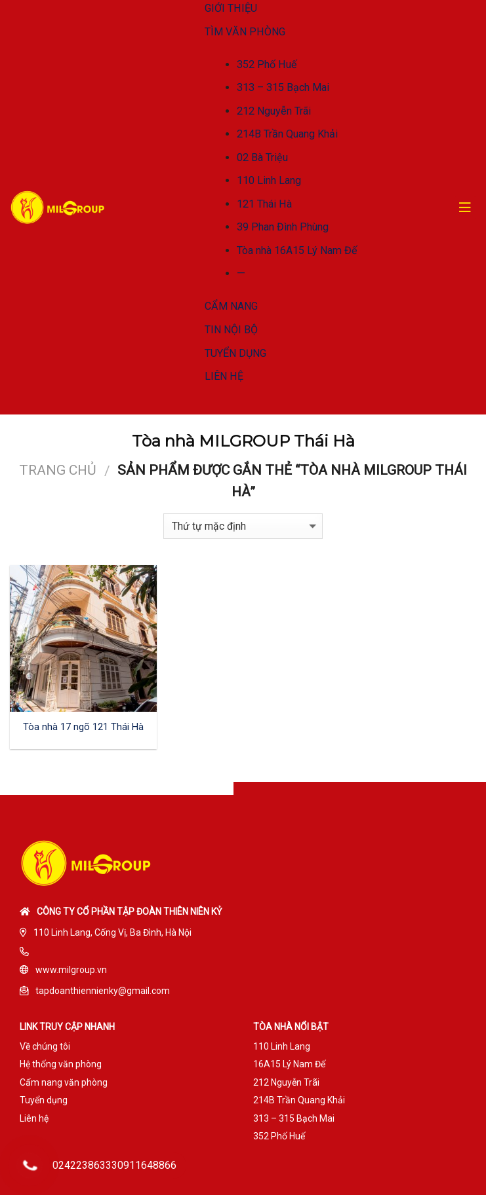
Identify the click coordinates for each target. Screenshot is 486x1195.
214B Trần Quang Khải (287, 134)
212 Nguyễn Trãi (274, 111)
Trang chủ (57, 470)
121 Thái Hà (264, 204)
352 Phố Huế (267, 64)
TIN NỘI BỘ (231, 329)
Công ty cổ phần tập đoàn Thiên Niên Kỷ (129, 911)
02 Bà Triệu (262, 157)
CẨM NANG (231, 306)
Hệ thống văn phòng (61, 1064)
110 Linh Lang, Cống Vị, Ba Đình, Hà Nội (112, 932)
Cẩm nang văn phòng (64, 1082)
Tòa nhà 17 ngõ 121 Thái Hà (83, 727)
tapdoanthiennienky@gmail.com (102, 990)
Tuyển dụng (44, 1100)
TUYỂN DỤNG (235, 353)
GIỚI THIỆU (231, 8)
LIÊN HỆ (224, 376)
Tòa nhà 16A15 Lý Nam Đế (297, 250)
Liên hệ (34, 1118)
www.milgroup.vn (71, 970)
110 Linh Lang (269, 180)
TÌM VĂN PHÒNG (245, 32)
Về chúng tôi (45, 1046)
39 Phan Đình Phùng (283, 227)
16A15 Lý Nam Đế (289, 1064)
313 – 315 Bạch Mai (283, 87)
